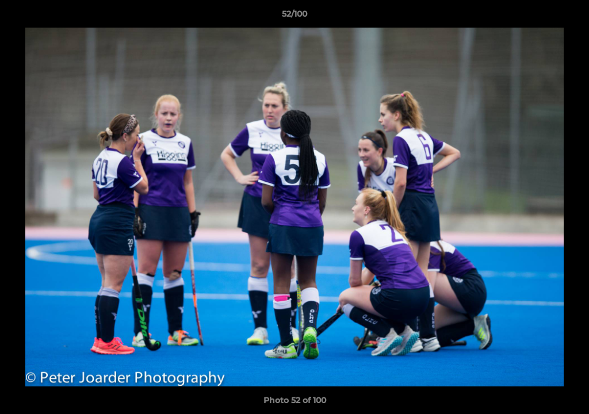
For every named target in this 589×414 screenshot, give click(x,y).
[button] (568, 17)
